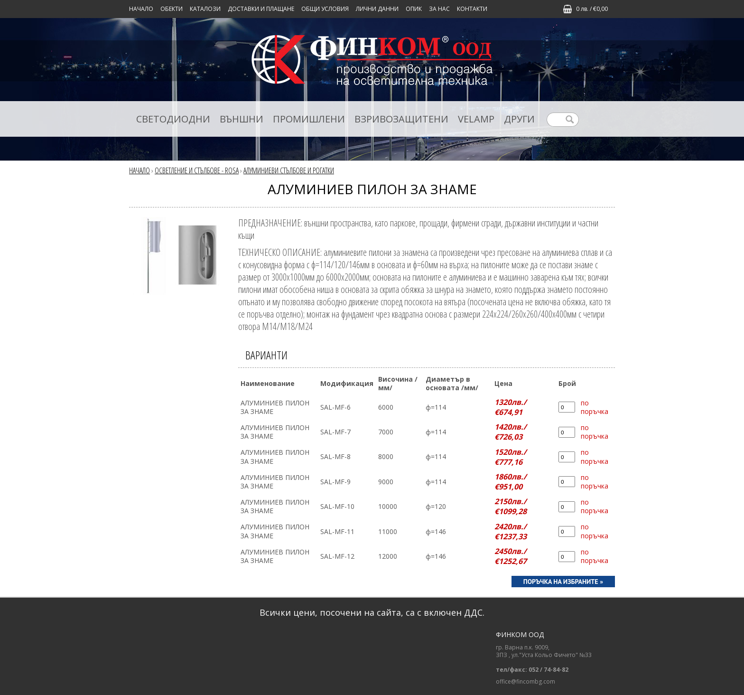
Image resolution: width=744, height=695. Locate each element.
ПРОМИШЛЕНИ (309, 119)
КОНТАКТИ (472, 9)
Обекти (171, 9)
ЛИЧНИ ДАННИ (377, 9)
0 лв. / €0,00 (592, 9)
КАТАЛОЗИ (205, 9)
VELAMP (476, 119)
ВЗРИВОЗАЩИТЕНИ (401, 119)
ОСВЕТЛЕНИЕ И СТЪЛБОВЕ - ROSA (197, 170)
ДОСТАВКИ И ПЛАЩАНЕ (261, 9)
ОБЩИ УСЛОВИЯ (325, 9)
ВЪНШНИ (241, 119)
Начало (141, 9)
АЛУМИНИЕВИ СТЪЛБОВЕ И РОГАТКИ (288, 170)
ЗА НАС (439, 9)
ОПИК (414, 9)
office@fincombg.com (525, 682)
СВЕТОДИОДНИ (173, 119)
